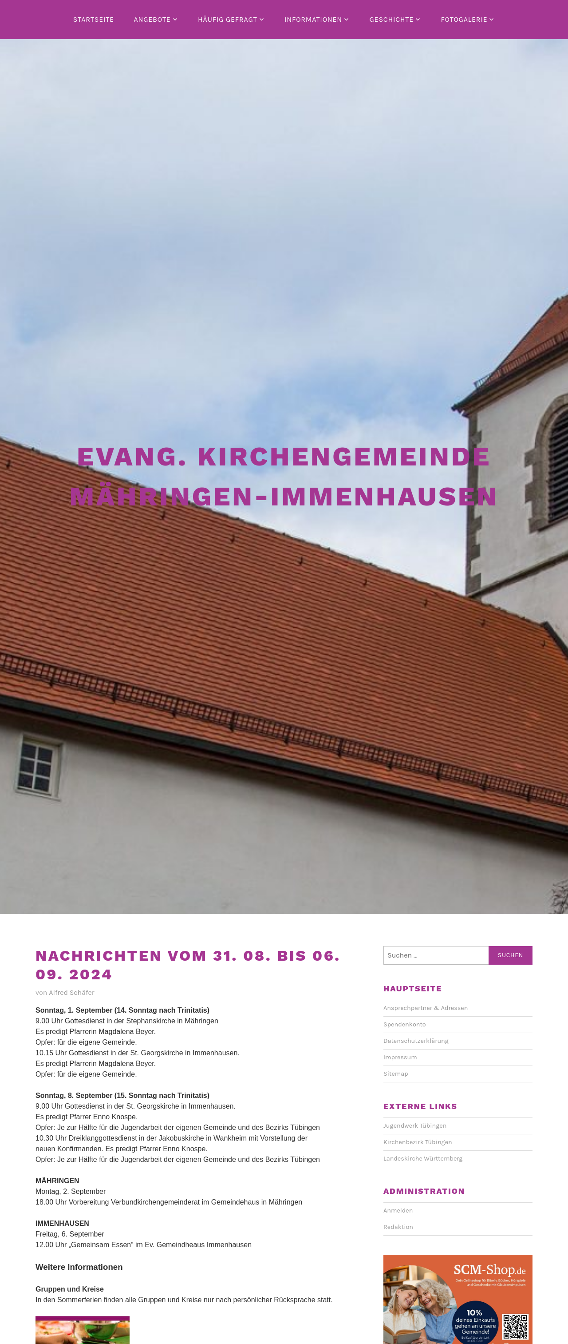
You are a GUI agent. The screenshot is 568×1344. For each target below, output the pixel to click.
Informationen (313, 19)
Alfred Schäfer (71, 992)
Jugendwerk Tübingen (414, 1125)
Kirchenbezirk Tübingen (417, 1142)
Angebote (152, 19)
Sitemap (395, 1074)
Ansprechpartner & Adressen (425, 1008)
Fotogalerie (464, 19)
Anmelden (398, 1210)
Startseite (93, 19)
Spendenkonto (404, 1024)
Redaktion (398, 1227)
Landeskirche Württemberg (422, 1158)
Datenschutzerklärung (416, 1041)
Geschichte (391, 19)
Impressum (400, 1057)
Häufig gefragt (227, 19)
